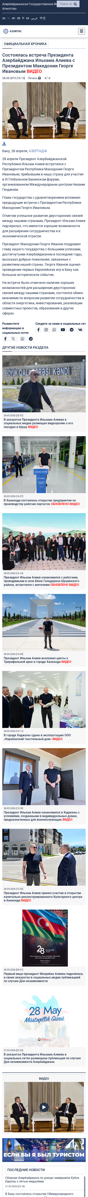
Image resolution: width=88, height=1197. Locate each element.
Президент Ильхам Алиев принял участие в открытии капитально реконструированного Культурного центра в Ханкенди (43, 896)
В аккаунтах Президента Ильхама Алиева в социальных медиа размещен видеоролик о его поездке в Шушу (38, 423)
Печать (34, 78)
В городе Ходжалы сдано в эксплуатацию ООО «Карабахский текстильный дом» (37, 737)
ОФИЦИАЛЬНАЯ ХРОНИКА (25, 44)
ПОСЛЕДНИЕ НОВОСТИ (26, 1170)
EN (13, 18)
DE (18, 18)
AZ (3, 18)
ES (27, 18)
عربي (34, 18)
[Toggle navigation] (80, 31)
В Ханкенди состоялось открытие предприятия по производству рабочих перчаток (42, 502)
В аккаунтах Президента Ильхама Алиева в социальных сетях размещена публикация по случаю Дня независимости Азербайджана (42, 1058)
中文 (43, 18)
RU (8, 18)
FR (23, 18)
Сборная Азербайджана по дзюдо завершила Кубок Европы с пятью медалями (42, 1179)
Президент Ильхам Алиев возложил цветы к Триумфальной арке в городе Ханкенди (37, 660)
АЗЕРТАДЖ (38, 151)
